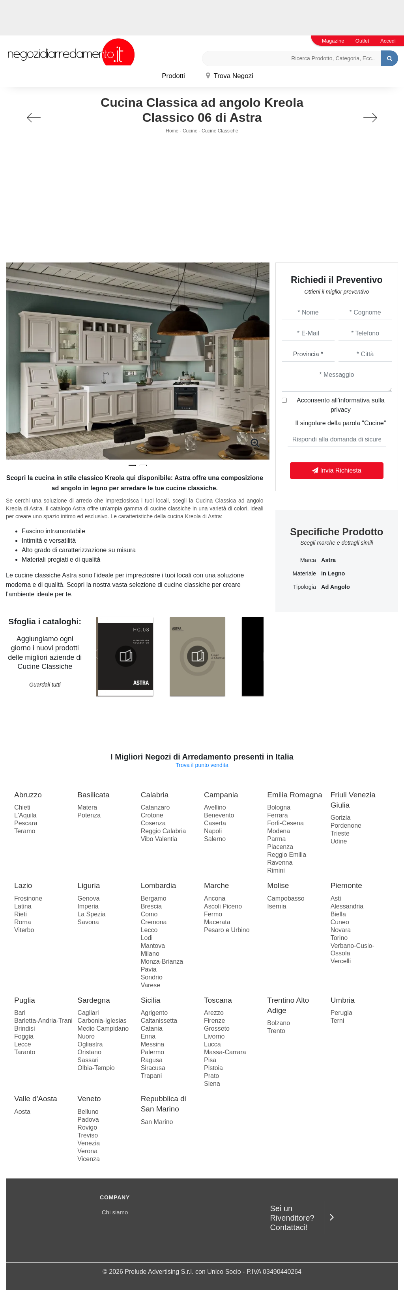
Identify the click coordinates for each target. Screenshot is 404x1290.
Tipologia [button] (304, 587)
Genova (88, 898)
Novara (341, 930)
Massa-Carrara (225, 1052)
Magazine (333, 41)
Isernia (276, 906)
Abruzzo (28, 795)
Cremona (154, 922)
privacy (341, 409)
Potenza (89, 815)
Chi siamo (115, 1212)
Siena (212, 1083)
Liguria (88, 885)
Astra (328, 560)
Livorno (214, 1036)
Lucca (212, 1044)
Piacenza (280, 846)
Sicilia (151, 1000)
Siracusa (153, 1068)
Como (149, 914)
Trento (276, 1031)
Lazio (23, 885)
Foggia (24, 1036)
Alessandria (347, 906)
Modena (278, 831)
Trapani (151, 1075)
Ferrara (277, 815)
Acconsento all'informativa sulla (341, 405)
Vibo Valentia (159, 839)
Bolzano (278, 1023)
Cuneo (340, 922)
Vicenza (88, 1159)
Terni (337, 1020)
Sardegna (93, 1000)
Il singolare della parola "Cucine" (340, 423)
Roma (22, 922)
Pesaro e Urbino (227, 930)
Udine (339, 841)
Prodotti (173, 76)
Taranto (24, 1052)
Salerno (215, 839)
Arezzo (214, 1012)
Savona (88, 922)
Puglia (24, 1000)
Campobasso (285, 898)
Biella (338, 914)
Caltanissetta (159, 1020)
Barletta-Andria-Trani (43, 1020)
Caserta (215, 823)
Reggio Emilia (286, 854)
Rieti (20, 914)
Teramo (24, 831)
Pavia (149, 969)
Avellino (215, 807)
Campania (221, 795)
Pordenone (346, 825)
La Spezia (91, 914)
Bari (19, 1012)
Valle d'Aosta (35, 1099)
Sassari (87, 1060)
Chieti (22, 807)
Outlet (362, 41)
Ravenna (279, 862)
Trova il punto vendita (202, 765)
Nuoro (86, 1036)
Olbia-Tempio (95, 1068)
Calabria (155, 795)
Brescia (151, 906)
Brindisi (24, 1028)
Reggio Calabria (163, 831)
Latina (23, 906)
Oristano (89, 1052)
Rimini (275, 870)
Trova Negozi (229, 76)
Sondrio (152, 977)
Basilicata (93, 795)
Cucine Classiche (220, 131)
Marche (216, 885)
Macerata (217, 922)
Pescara (25, 823)
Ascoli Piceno (223, 906)
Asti (336, 898)
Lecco (149, 930)
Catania (152, 1028)
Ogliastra (90, 1044)
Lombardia (158, 885)
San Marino (157, 1122)
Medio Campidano (103, 1028)
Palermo (153, 1052)
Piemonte (346, 885)
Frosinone (28, 898)
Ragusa (152, 1060)
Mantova (153, 945)
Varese (151, 985)
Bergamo (153, 898)
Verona (87, 1151)
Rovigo (87, 1127)
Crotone (152, 815)
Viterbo (24, 930)
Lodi (147, 937)
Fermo (213, 914)
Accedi (388, 41)
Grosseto (217, 1028)
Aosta (22, 1111)
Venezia (88, 1143)
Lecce (22, 1044)
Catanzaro (155, 807)
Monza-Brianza (162, 961)
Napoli (213, 831)
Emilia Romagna (294, 795)
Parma (276, 839)
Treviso (87, 1135)
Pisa (210, 1060)
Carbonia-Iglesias (102, 1020)
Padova (88, 1119)
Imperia (87, 906)
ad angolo (335, 587)
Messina (153, 1044)
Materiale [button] (304, 573)
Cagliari (88, 1012)
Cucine (190, 131)
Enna (148, 1036)
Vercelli (341, 961)
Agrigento (154, 1012)
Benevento (219, 815)
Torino (339, 937)
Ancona (214, 898)
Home (172, 131)
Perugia (341, 1012)
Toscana (218, 1000)
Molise (278, 885)
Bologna (278, 807)
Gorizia (341, 817)
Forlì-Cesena (285, 823)
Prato (211, 1075)
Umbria (343, 1000)
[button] (132, 465)
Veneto (89, 1099)
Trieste (340, 833)
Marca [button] (308, 560)
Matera (87, 807)
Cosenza (153, 823)
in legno (333, 573)
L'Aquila (25, 815)
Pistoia (213, 1068)
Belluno (87, 1111)
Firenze (214, 1020)
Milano (150, 953)
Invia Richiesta (336, 470)
